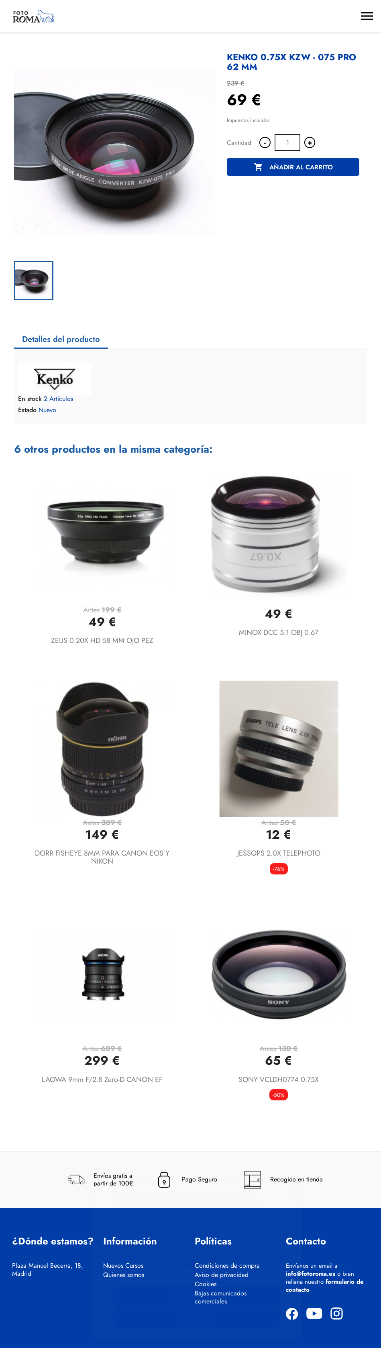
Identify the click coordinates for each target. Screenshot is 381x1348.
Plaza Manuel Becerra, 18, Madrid (47, 1270)
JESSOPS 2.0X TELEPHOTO (278, 853)
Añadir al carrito (293, 167)
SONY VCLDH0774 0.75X (278, 1079)
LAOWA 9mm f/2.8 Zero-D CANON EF (102, 1079)
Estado (27, 410)
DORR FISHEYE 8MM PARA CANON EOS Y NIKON (102, 857)
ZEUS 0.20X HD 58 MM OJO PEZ (102, 640)
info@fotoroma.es (310, 1273)
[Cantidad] (287, 142)
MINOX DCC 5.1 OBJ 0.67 (278, 632)
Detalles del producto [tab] (61, 339)
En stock (30, 399)
